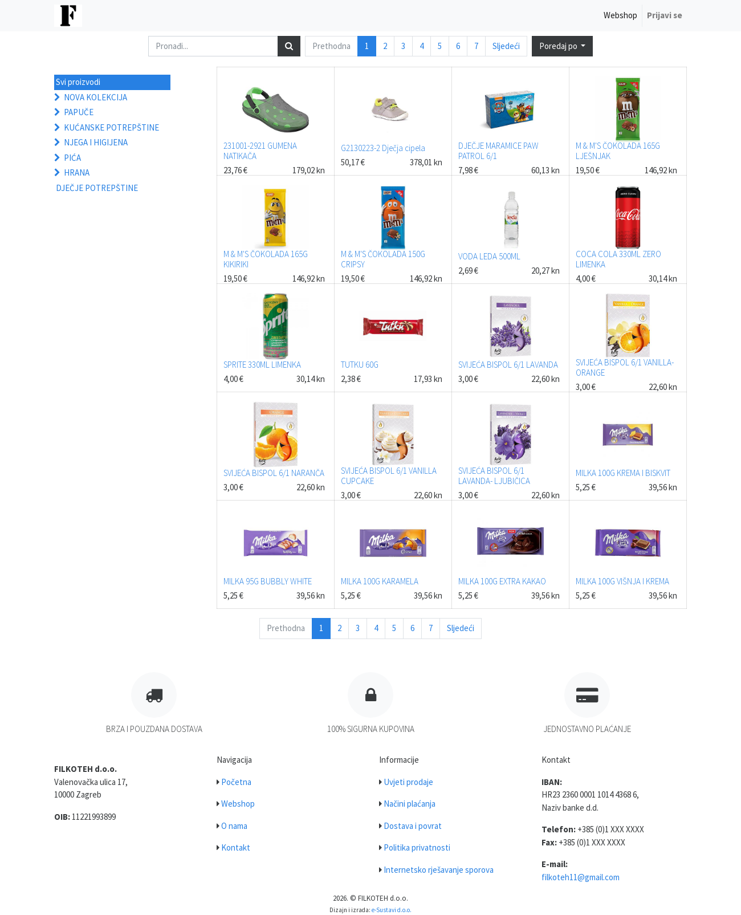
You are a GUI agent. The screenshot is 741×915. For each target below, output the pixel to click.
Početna (236, 781)
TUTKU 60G (359, 364)
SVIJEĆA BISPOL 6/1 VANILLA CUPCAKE (389, 475)
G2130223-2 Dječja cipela (383, 148)
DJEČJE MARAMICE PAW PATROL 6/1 (498, 150)
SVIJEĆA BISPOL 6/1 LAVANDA (508, 364)
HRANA (76, 172)
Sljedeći (506, 45)
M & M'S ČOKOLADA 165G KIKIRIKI (265, 259)
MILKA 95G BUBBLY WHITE (267, 581)
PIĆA (72, 157)
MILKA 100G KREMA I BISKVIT (623, 472)
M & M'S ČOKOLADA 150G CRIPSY (383, 259)
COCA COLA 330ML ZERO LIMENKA (618, 259)
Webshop (238, 803)
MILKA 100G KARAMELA (379, 581)
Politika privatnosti (417, 847)
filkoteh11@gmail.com (581, 877)
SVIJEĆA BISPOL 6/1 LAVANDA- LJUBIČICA (494, 475)
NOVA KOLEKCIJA (95, 97)
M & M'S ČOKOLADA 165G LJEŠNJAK (618, 150)
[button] (562, 46)
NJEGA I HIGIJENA (96, 142)
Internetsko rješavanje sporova (439, 869)
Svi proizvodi (78, 81)
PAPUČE (78, 112)
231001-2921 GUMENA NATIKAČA (260, 150)
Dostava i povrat (413, 825)
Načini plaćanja (409, 803)
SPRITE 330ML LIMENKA (262, 364)
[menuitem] (620, 16)
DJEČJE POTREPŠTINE (97, 187)
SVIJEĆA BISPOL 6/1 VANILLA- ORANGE (625, 367)
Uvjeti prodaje (408, 781)
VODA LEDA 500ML (489, 256)
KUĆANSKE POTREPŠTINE (111, 127)
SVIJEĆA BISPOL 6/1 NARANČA (273, 472)
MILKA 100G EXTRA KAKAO (502, 581)
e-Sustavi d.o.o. (392, 910)
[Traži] (289, 46)
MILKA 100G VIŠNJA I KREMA (622, 581)
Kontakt (235, 847)
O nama (234, 825)
